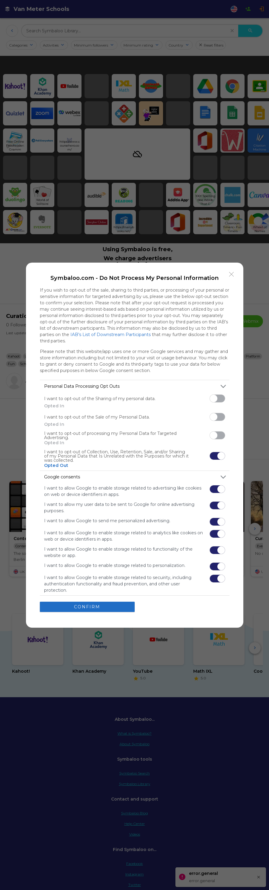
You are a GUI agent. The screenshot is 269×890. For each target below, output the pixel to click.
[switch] (217, 398)
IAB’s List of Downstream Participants (110, 334)
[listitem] (134, 386)
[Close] (231, 274)
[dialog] (134, 445)
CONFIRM (87, 607)
